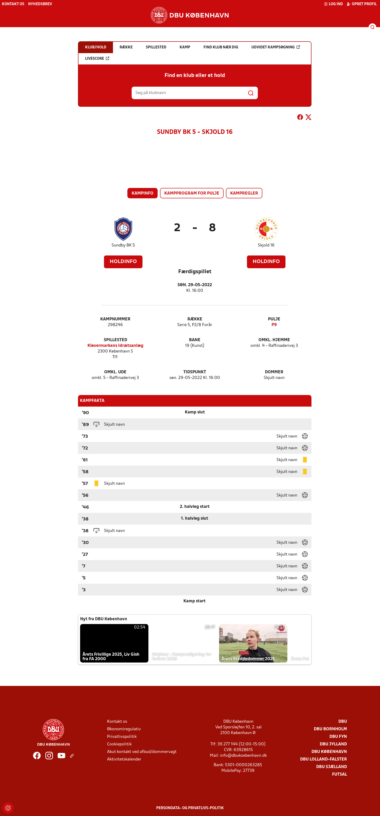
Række (194, 319)
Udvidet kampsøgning (275, 47)
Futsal (339, 775)
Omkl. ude (115, 372)
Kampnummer (115, 319)
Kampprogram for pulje (191, 193)
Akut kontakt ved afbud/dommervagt (142, 752)
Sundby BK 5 (123, 245)
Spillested (115, 340)
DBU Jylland (333, 744)
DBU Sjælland (331, 767)
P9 (274, 325)
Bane (194, 340)
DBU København (329, 752)
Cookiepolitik (119, 744)
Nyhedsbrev (40, 4)
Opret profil (362, 4)
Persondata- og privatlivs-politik (190, 808)
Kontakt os (13, 4)
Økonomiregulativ (124, 729)
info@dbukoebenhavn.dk (243, 756)
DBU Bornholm (330, 729)
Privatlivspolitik (122, 737)
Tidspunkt (194, 372)
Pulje (274, 319)
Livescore (97, 58)
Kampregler (244, 193)
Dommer (274, 372)
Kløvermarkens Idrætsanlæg (115, 346)
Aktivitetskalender (124, 759)
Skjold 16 (266, 245)
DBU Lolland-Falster (323, 759)
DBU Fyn (338, 737)
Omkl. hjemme (274, 340)
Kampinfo (142, 193)
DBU (342, 722)
